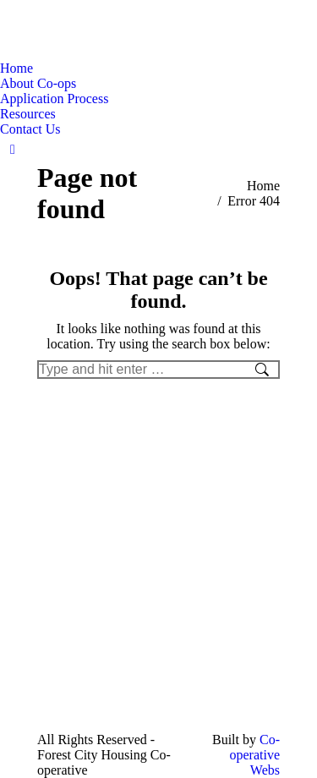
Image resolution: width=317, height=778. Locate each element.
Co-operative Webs (254, 754)
